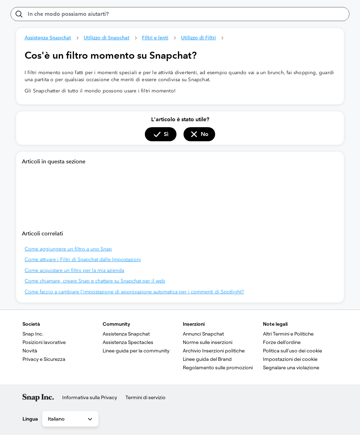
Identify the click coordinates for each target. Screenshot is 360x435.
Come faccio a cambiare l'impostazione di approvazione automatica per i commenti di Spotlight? (134, 292)
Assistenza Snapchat (48, 37)
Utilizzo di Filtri (198, 37)
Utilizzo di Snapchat (106, 37)
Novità (29, 351)
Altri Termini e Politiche (288, 334)
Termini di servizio (146, 397)
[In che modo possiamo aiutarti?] (180, 14)
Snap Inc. (32, 334)
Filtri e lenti (155, 37)
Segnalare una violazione (291, 367)
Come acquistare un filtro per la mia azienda (74, 270)
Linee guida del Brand (207, 359)
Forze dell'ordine (282, 342)
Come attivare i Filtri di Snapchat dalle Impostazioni (83, 259)
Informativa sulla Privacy (89, 397)
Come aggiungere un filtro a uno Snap (68, 249)
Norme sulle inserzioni (207, 342)
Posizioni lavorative (44, 342)
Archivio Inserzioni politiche (214, 351)
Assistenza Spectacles (128, 342)
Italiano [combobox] (71, 419)
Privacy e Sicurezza (43, 359)
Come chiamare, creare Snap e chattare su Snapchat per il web (95, 281)
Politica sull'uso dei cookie (292, 351)
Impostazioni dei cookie (290, 359)
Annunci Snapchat (203, 334)
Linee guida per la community (136, 351)
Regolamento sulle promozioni (218, 367)
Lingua (30, 419)
